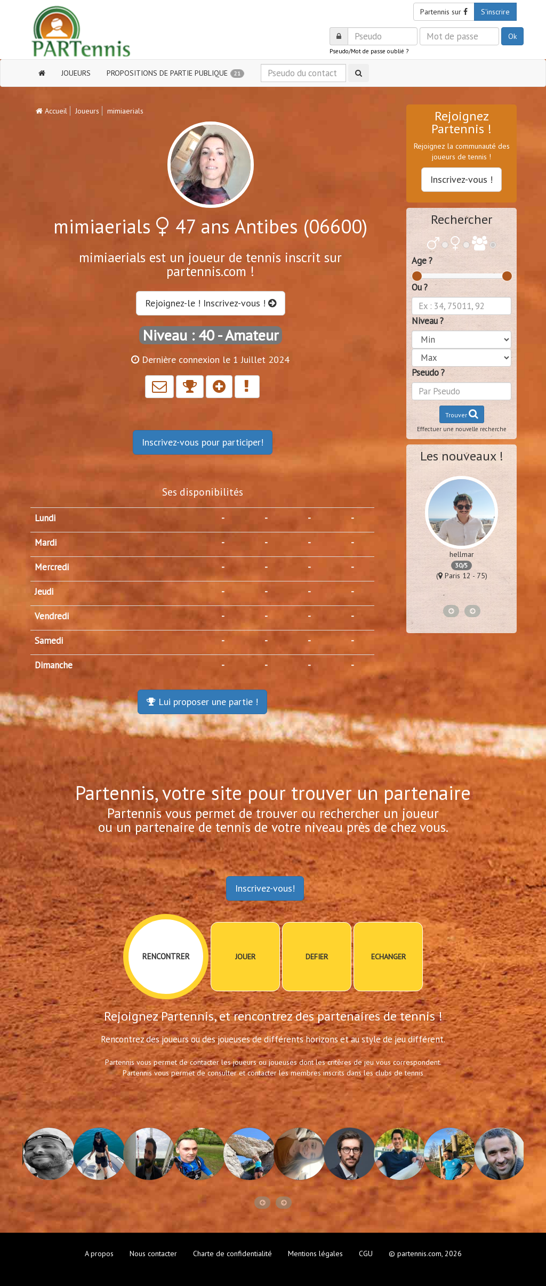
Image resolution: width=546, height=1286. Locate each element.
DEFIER (317, 956)
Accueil (51, 111)
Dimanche (54, 665)
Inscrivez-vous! (265, 888)
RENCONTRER (166, 956)
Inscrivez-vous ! (461, 179)
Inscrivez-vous (202, 442)
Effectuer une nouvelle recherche (462, 429)
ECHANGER (388, 956)
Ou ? (420, 287)
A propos (99, 1253)
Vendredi (52, 616)
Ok (512, 36)
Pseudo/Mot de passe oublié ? (369, 51)
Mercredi (52, 567)
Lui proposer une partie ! (202, 701)
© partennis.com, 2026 (425, 1253)
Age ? (422, 260)
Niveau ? (428, 321)
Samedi (49, 640)
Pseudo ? (428, 372)
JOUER (245, 956)
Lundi (45, 518)
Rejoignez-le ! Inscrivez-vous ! (210, 303)
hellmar (461, 554)
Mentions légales (315, 1253)
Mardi (46, 542)
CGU (366, 1253)
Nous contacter (153, 1253)
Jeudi (44, 591)
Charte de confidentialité (232, 1253)
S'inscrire (495, 12)
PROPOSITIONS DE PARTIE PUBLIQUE (175, 73)
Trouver (461, 414)
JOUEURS (76, 73)
